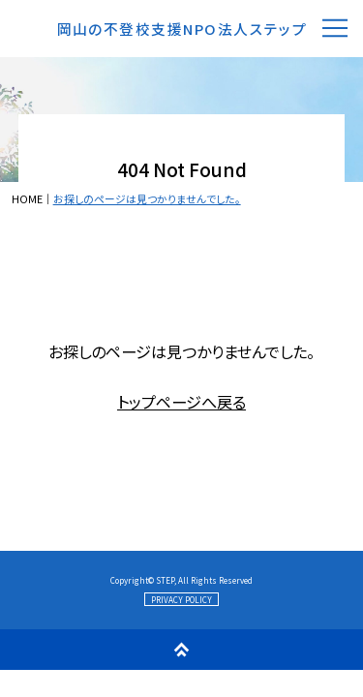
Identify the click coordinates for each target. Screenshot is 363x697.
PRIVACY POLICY (181, 599)
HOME (27, 199)
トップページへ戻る (181, 401)
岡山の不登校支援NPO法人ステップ (182, 28)
